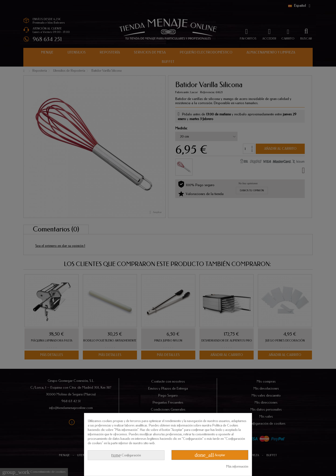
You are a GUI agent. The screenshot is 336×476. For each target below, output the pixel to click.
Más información (237, 467)
